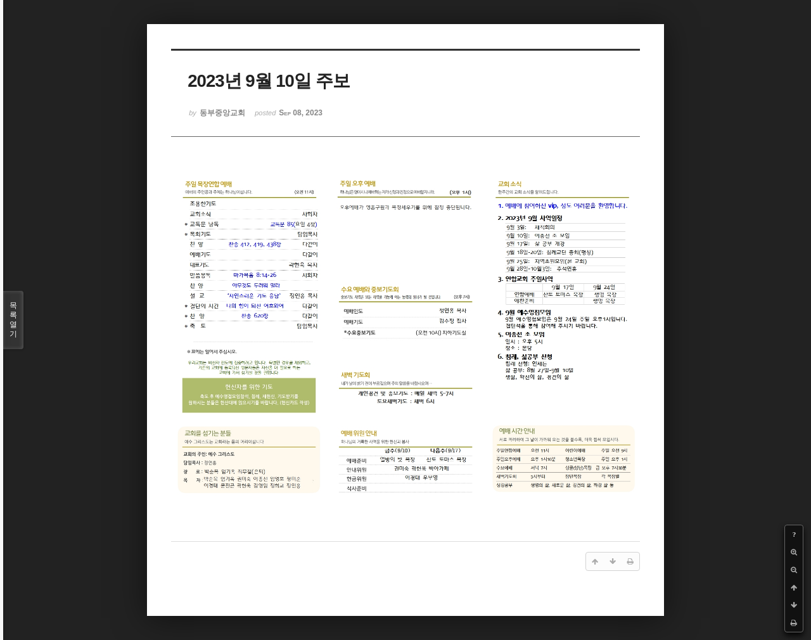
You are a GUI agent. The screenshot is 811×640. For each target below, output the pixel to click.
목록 (13, 320)
